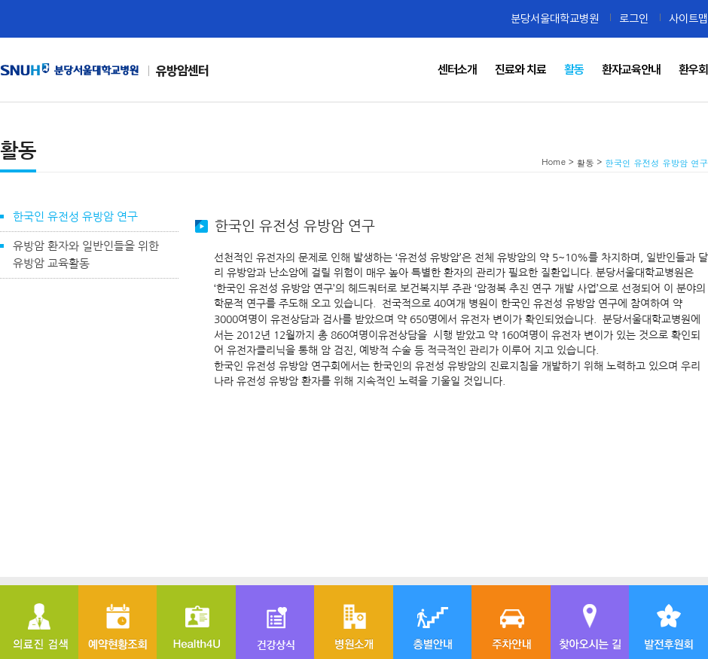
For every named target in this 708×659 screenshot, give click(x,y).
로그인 (633, 18)
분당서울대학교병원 (555, 18)
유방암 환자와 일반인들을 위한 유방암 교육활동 (86, 254)
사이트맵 (688, 18)
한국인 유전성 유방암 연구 (75, 216)
